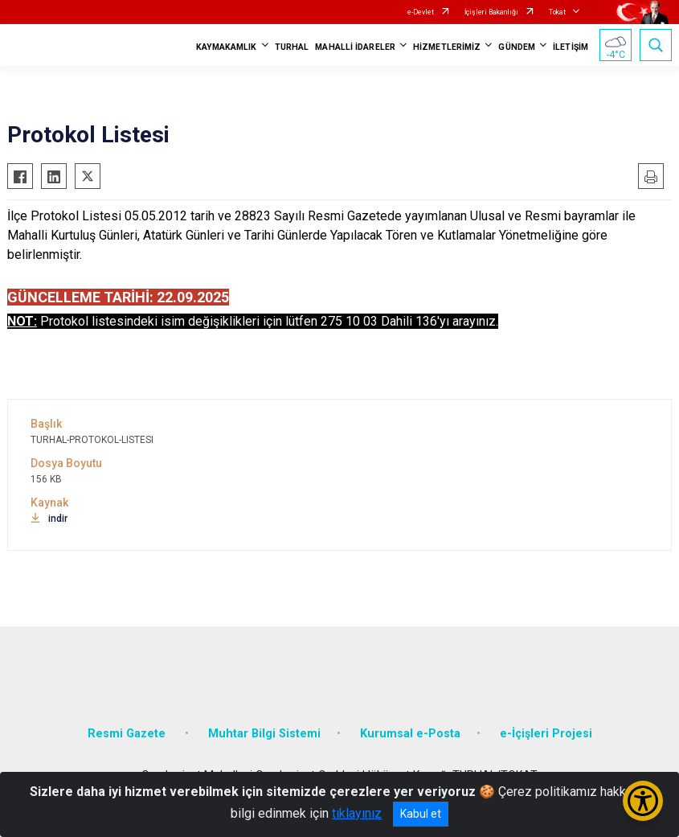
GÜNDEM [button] (516, 47)
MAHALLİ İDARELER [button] (355, 47)
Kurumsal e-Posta (410, 734)
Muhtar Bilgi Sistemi (264, 734)
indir (49, 518)
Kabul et (420, 813)
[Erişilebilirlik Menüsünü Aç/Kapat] (643, 801)
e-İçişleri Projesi (546, 734)
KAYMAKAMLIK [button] (226, 47)
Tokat (557, 12)
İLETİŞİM (570, 47)
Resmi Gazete (128, 734)
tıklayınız (357, 813)
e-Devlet (420, 12)
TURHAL (292, 47)
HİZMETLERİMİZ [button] (447, 47)
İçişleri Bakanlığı (491, 12)
